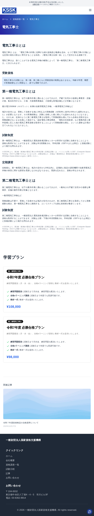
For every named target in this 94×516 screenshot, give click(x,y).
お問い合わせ (12, 478)
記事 (8, 473)
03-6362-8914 (19, 498)
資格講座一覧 (19, 19)
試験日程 (36, 4)
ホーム (5, 19)
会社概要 (10, 460)
